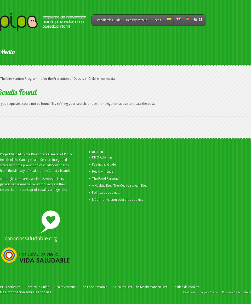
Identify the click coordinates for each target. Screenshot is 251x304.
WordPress (244, 292)
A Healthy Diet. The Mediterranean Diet (119, 185)
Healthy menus (136, 20)
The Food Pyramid (105, 178)
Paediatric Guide (109, 20)
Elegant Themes (209, 292)
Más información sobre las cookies (117, 200)
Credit (157, 20)
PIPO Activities (102, 157)
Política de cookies (105, 192)
